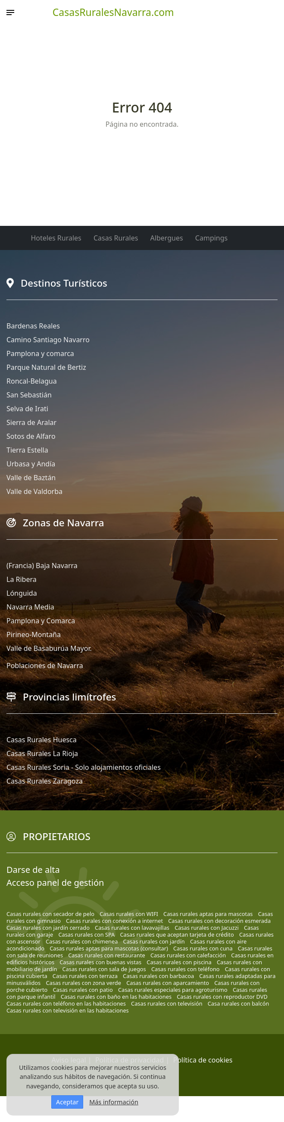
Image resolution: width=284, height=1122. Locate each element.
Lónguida (21, 593)
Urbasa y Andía (30, 464)
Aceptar (67, 1102)
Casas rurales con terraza (85, 976)
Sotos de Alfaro (31, 436)
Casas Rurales (116, 238)
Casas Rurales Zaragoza (44, 781)
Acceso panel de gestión (55, 882)
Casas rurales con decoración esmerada (219, 921)
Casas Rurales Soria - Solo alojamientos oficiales (83, 767)
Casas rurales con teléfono (185, 969)
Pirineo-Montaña (33, 634)
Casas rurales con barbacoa (158, 976)
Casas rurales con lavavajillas (132, 927)
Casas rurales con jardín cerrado (48, 927)
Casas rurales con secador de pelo (50, 914)
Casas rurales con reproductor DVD (222, 996)
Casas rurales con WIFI (129, 914)
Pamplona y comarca (40, 353)
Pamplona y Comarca (40, 620)
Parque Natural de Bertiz (46, 367)
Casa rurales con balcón (238, 1003)
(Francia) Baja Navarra (42, 565)
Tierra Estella (27, 450)
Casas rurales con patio (83, 990)
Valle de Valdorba (34, 491)
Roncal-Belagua (31, 381)
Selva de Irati (27, 408)
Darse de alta (33, 869)
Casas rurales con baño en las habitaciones (116, 996)
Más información (113, 1102)
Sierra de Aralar (31, 422)
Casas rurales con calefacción (188, 955)
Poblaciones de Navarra (44, 665)
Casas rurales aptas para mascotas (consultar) (109, 948)
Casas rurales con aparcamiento (167, 983)
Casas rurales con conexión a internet (114, 921)
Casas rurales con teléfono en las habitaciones (66, 1003)
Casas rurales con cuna (203, 948)
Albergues (166, 238)
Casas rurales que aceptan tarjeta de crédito (177, 934)
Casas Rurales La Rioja (42, 753)
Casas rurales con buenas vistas (100, 962)
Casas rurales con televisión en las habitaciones (67, 1010)
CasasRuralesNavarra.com (113, 12)
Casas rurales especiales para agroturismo (173, 990)
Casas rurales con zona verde (83, 983)
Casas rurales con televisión (167, 1003)
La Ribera (21, 579)
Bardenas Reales (33, 326)
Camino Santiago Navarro (48, 339)
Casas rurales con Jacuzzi (207, 927)
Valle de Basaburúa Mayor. (49, 648)
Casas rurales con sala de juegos (104, 969)
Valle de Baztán (31, 477)
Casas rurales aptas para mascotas (208, 914)
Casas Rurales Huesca (41, 739)
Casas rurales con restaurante (106, 955)
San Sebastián (29, 395)
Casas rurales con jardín (154, 941)
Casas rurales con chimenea (82, 941)
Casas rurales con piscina (179, 962)
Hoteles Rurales (56, 238)
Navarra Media (30, 607)
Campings (211, 238)
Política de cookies (203, 1060)
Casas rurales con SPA (86, 934)
